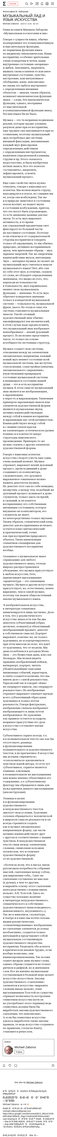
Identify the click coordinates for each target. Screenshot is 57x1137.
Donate (12, 3)
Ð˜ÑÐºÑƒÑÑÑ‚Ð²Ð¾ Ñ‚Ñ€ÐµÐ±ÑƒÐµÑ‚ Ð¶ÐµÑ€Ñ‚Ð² (25, 1092)
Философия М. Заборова (15, 11)
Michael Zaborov (11, 23)
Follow (19, 1052)
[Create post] (36, 4)
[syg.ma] (4, 4)
